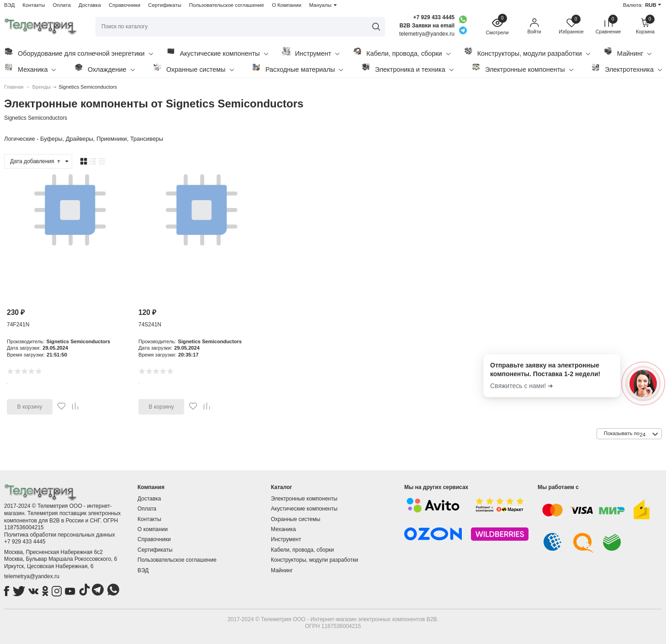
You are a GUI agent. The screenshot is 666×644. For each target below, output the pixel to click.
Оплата (62, 5)
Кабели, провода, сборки (401, 52)
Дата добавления (35, 161)
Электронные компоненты (522, 68)
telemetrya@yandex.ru (31, 576)
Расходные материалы (298, 68)
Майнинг (627, 52)
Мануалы (320, 5)
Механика (30, 68)
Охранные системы (193, 68)
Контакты (33, 5)
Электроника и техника (407, 68)
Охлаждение (104, 68)
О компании (152, 529)
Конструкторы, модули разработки (527, 52)
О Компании (286, 5)
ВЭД (9, 5)
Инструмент (310, 52)
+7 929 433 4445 (434, 17)
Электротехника (626, 68)
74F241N (18, 324)
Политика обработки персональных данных (59, 535)
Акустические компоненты (217, 52)
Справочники (124, 5)
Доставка (90, 5)
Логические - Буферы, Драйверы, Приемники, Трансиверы (83, 138)
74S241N (149, 324)
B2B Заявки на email (427, 25)
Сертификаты (164, 5)
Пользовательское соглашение (226, 5)
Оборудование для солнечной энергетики (78, 52)
